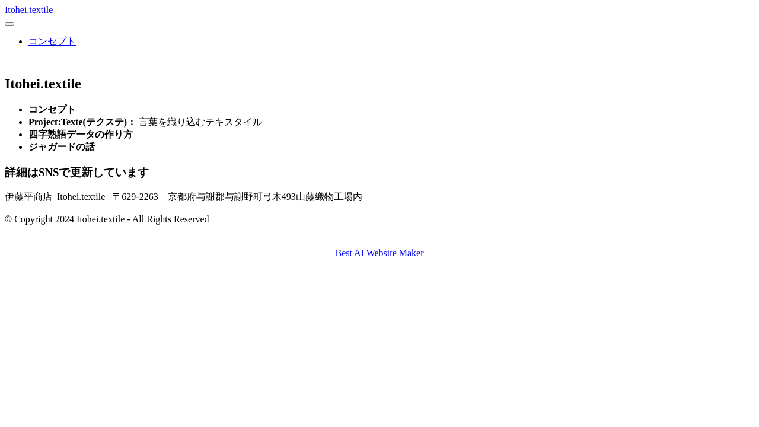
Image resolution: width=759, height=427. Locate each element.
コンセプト (52, 41)
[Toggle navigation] (9, 24)
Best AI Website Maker (379, 253)
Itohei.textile (29, 10)
